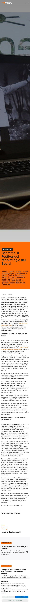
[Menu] (26, 3)
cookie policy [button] (7, 588)
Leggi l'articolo (15, 548)
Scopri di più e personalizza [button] (15, 600)
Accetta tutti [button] (22, 597)
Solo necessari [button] (8, 597)
